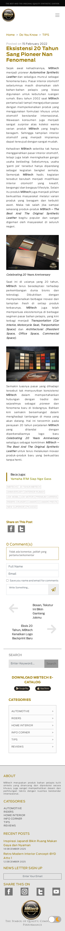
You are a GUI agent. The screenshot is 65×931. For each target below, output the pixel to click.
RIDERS (9, 812)
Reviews (32, 746)
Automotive (32, 711)
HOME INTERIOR (14, 815)
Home (10, 35)
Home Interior (32, 725)
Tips (32, 739)
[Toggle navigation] (57, 15)
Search (51, 663)
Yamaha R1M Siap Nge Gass (31, 479)
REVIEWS (10, 826)
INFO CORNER (13, 819)
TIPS (45, 35)
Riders (32, 718)
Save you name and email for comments (34, 581)
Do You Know (28, 35)
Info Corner (32, 732)
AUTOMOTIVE (13, 808)
